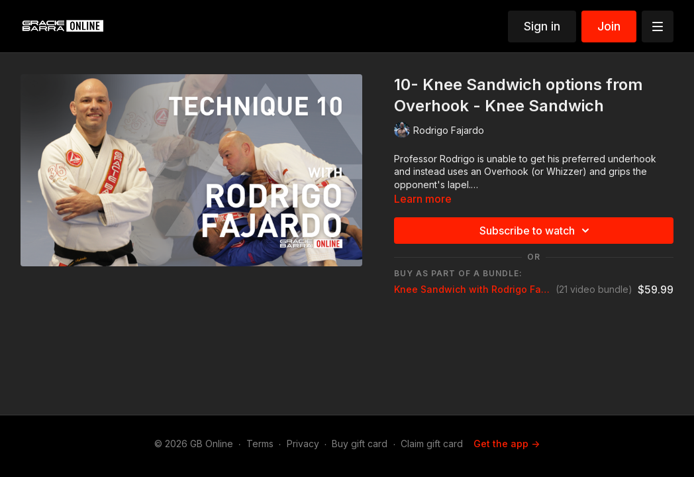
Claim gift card (432, 443)
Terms (259, 443)
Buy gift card (359, 443)
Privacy (303, 443)
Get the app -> (506, 443)
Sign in (542, 26)
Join (608, 26)
